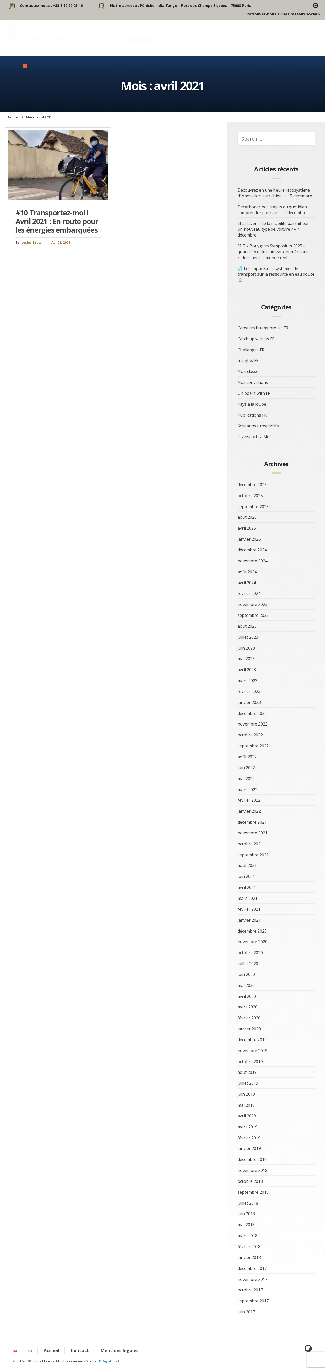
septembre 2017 (253, 1301)
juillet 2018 (248, 1203)
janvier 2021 (249, 920)
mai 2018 (246, 1224)
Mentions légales (119, 1350)
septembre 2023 (253, 615)
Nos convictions (221, 30)
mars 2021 (247, 898)
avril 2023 (247, 669)
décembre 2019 (252, 1040)
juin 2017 (246, 1312)
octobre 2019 (250, 1061)
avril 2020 (247, 996)
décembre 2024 (252, 550)
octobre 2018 (250, 1181)
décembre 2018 (252, 1159)
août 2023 (247, 626)
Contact (138, 45)
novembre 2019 (252, 1050)
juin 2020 (246, 974)
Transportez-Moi (254, 436)
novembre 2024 (252, 561)
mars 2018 (247, 1235)
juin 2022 (246, 767)
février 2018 (249, 1246)
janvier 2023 (249, 702)
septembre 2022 (253, 746)
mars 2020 (247, 1007)
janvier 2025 (249, 539)
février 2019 (249, 1138)
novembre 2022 (252, 724)
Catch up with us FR (256, 339)
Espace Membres (95, 45)
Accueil (14, 117)
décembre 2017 (252, 1268)
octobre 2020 (250, 952)
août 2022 (247, 757)
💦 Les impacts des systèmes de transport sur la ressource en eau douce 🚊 (276, 274)
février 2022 (249, 800)
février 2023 (249, 691)
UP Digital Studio (109, 1361)
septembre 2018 (253, 1192)
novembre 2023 (252, 604)
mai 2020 (246, 985)
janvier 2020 (249, 1029)
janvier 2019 (249, 1148)
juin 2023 (246, 648)
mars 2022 (247, 789)
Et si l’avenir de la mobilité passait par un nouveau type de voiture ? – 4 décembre (273, 229)
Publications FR (252, 415)
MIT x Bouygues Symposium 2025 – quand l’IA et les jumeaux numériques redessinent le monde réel (273, 251)
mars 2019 (247, 1127)
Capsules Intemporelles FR (263, 328)
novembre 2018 (252, 1170)
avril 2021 (247, 887)
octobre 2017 (250, 1290)
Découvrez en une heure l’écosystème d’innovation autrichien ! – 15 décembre (275, 193)
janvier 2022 (249, 811)
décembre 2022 (252, 713)
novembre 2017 (252, 1279)
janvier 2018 (249, 1257)
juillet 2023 (248, 637)
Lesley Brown (32, 242)
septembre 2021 (253, 855)
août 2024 (247, 572)
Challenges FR (251, 350)
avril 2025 (247, 528)
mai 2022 (246, 778)
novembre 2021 (252, 833)
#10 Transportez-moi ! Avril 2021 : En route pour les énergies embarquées (56, 221)
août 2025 (247, 517)
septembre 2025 (253, 506)
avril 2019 (247, 1116)
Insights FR (248, 360)
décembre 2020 (252, 931)
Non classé (248, 371)
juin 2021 (246, 876)
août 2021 (247, 865)
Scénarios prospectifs (275, 30)
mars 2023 (247, 680)
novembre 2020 (252, 941)
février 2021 (249, 909)
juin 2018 (246, 1214)
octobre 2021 (250, 844)
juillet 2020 (248, 963)
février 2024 (249, 593)
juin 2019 (246, 1094)
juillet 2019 (248, 1083)
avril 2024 (247, 583)
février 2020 (249, 1018)
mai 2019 (246, 1105)
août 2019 (247, 1072)
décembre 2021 (252, 822)
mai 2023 (246, 658)
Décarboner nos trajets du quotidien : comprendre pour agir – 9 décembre (273, 209)
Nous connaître (124, 30)
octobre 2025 (250, 495)
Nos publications (172, 30)
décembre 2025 (252, 484)
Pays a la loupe (252, 404)
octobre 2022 (250, 735)
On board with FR (254, 393)
